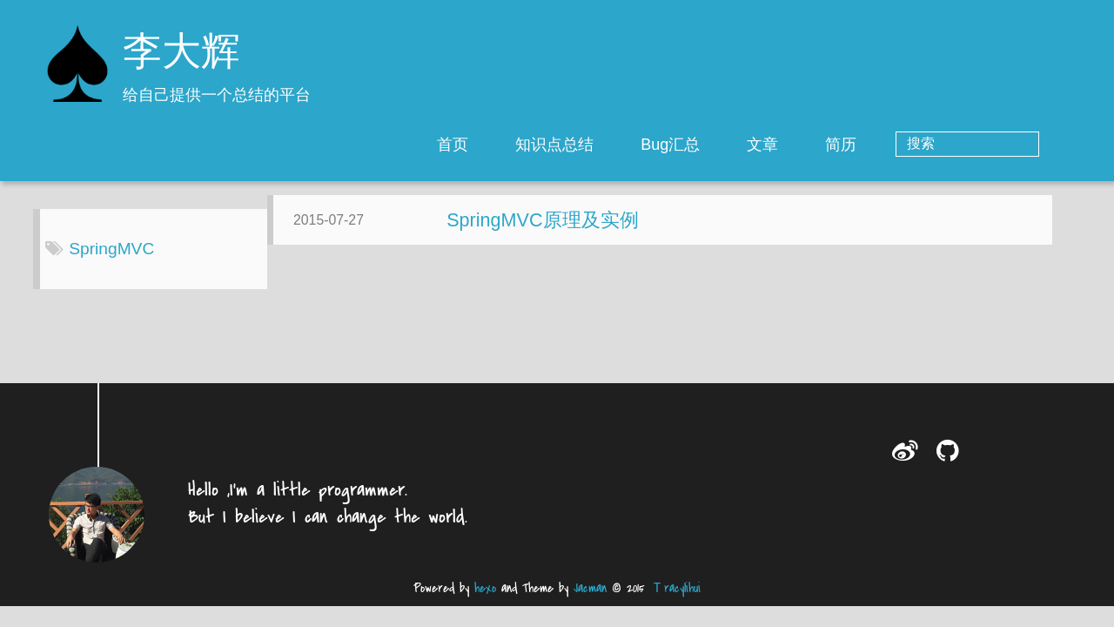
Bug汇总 (740, 144)
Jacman (590, 602)
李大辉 (181, 54)
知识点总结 (625, 144)
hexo (485, 602)
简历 (911, 144)
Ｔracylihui (675, 602)
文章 (833, 144)
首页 (523, 144)
